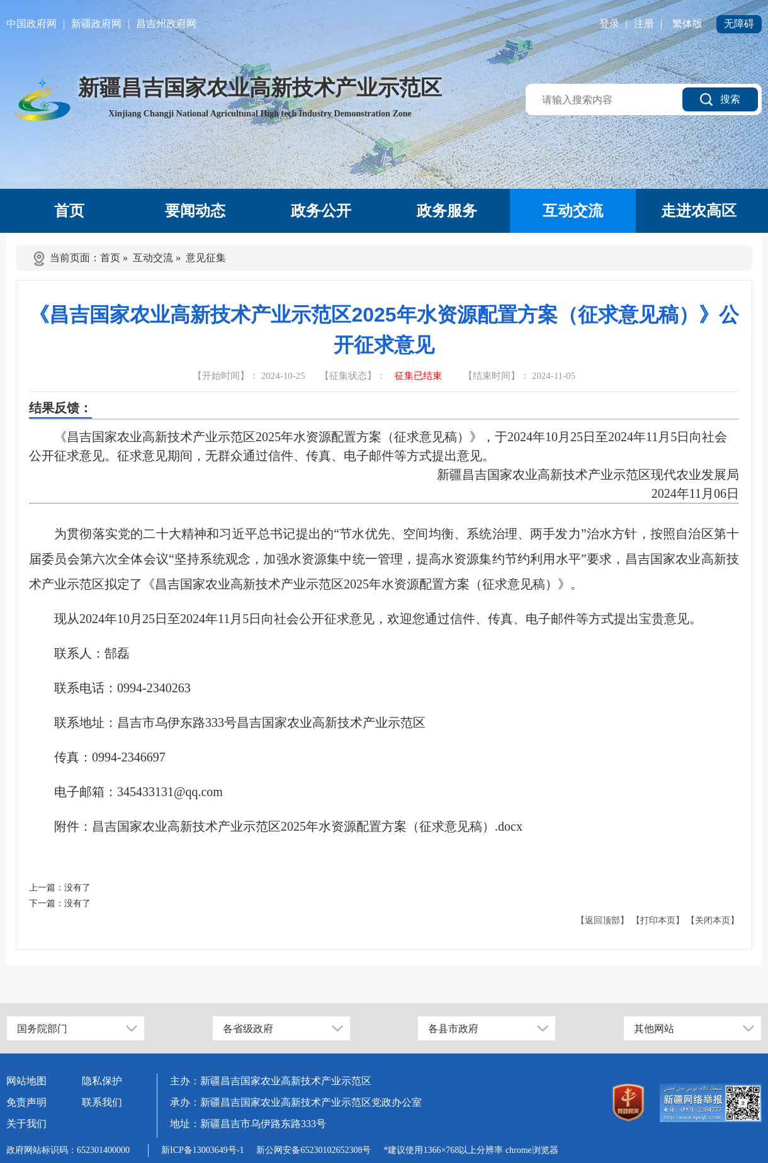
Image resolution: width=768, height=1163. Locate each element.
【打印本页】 (657, 920)
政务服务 (447, 211)
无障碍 (739, 23)
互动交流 (573, 211)
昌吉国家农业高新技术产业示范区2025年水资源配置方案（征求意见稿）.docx (307, 826)
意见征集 (206, 257)
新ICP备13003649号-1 (202, 1150)
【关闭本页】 (712, 920)
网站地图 (26, 1081)
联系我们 (102, 1102)
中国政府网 (31, 23)
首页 (69, 211)
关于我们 (26, 1123)
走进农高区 (699, 211)
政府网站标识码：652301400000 (68, 1150)
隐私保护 (102, 1081)
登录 (609, 23)
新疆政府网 (96, 23)
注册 (644, 23)
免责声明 (26, 1102)
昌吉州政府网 (166, 23)
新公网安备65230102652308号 (313, 1150)
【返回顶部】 (602, 920)
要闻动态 (195, 211)
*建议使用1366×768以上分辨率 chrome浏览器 (470, 1150)
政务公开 (321, 211)
